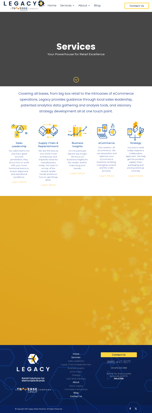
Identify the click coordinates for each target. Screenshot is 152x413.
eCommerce (106, 142)
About (82, 5)
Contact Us (137, 5)
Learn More (19, 181)
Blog (97, 5)
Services (66, 5)
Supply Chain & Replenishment (76, 364)
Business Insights (76, 368)
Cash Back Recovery (76, 378)
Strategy (135, 142)
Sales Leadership (76, 361)
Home (52, 5)
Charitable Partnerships (76, 389)
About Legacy (76, 385)
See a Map (119, 378)
